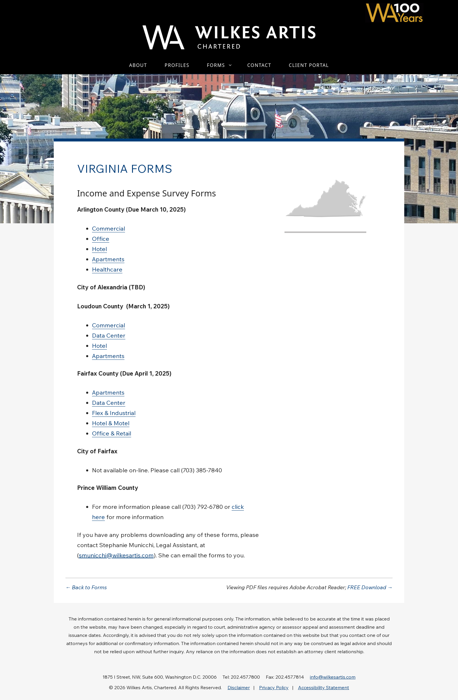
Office (100, 238)
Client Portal (309, 65)
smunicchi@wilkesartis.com (116, 555)
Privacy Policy (274, 687)
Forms (222, 65)
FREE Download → (370, 587)
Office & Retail (111, 433)
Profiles (177, 65)
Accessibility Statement (323, 687)
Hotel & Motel (110, 423)
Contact (259, 65)
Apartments (108, 259)
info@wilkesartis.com (332, 677)
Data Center (108, 335)
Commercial (108, 228)
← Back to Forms (86, 587)
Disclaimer (239, 687)
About (138, 65)
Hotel (99, 249)
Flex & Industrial (114, 412)
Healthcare (107, 269)
